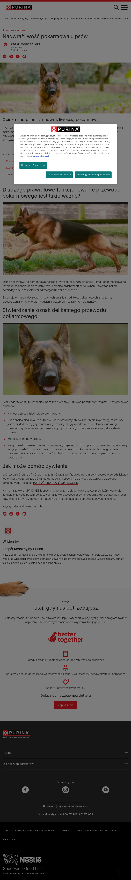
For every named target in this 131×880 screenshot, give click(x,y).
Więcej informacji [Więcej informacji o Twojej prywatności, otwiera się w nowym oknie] (41, 156)
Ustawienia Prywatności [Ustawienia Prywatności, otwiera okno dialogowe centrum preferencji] (33, 165)
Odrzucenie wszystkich (59, 174)
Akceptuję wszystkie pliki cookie (93, 174)
